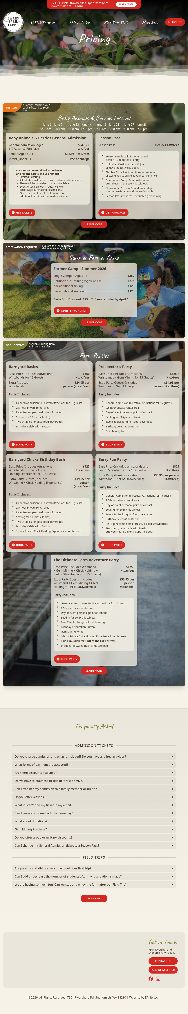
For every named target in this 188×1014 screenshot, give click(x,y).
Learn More (126, 4)
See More (94, 898)
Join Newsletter (163, 970)
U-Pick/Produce (43, 22)
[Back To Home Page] (13, 22)
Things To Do (79, 22)
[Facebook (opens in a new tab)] (151, 978)
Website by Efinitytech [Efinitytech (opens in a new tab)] (144, 997)
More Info (150, 22)
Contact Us (163, 961)
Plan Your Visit (115, 22)
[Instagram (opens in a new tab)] (158, 978)
